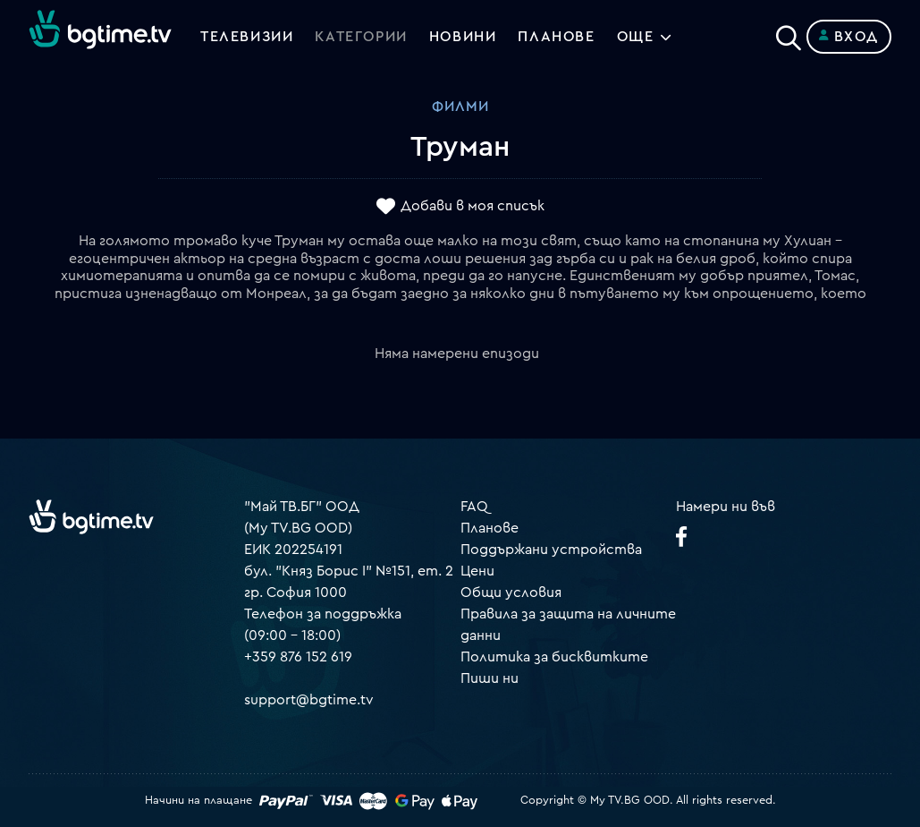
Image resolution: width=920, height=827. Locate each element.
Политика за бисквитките (554, 657)
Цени (477, 571)
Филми (460, 106)
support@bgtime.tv (309, 700)
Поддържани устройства (551, 549)
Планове (489, 528)
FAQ (474, 506)
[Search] (788, 33)
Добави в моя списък (472, 207)
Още (635, 37)
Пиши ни (489, 678)
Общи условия (510, 592)
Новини (463, 37)
